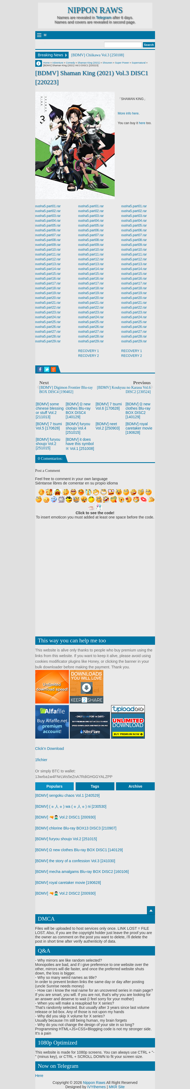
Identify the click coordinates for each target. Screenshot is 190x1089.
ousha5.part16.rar (48, 278)
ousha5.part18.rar (48, 288)
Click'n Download (49, 748)
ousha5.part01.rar (48, 206)
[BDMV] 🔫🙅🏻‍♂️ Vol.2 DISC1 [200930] (65, 817)
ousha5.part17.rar (48, 283)
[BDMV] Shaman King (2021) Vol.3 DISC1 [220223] (92, 77)
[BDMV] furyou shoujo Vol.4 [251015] (78, 428)
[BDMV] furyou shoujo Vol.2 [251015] (48, 443)
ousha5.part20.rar (48, 298)
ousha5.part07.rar (48, 235)
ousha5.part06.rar (48, 230)
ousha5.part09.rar (48, 245)
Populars (54, 786)
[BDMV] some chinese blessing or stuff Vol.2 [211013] (50, 410)
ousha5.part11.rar (48, 254)
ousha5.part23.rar (48, 312)
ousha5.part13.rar (48, 264)
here (142, 123)
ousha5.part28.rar (48, 336)
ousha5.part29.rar (48, 341)
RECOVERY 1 (88, 351)
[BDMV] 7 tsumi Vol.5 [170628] (49, 426)
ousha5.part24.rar (48, 317)
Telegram (103, 17)
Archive (135, 786)
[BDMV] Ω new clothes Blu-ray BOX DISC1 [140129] (79, 850)
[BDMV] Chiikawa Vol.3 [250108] (97, 55)
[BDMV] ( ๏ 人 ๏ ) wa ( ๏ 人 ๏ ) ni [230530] (71, 806)
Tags (95, 786)
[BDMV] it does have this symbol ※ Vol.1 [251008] (80, 444)
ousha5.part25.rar (48, 322)
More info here (128, 113)
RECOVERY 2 (88, 356)
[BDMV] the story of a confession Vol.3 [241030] (75, 861)
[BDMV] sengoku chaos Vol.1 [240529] (67, 795)
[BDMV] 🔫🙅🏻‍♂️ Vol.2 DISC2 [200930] (65, 893)
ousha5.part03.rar (48, 216)
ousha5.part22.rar (48, 307)
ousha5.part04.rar (48, 221)
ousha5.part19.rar (48, 293)
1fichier (41, 760)
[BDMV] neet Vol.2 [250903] (108, 426)
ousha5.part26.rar (48, 327)
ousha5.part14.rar (48, 269)
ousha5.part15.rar (48, 274)
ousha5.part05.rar (48, 225)
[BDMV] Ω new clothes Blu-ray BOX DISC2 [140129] (137, 410)
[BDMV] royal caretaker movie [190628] (138, 428)
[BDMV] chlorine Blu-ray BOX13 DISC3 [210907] (76, 828)
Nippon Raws (94, 10)
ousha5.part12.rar (48, 259)
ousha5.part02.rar (48, 211)
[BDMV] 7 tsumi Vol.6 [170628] (109, 406)
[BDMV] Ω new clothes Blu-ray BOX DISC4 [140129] (78, 410)
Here (39, 1075)
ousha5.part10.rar (48, 249)
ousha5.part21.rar (48, 303)
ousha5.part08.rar (48, 240)
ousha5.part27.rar (48, 332)
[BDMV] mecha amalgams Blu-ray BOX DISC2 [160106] (82, 871)
